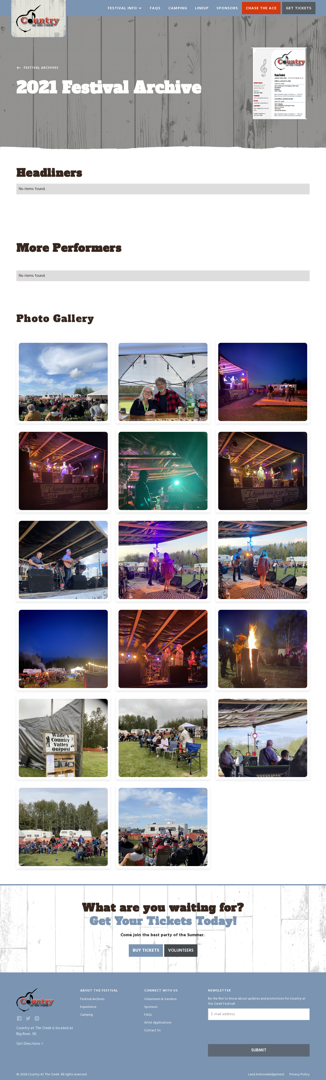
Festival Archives (41, 67)
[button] (125, 8)
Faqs (155, 8)
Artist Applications (157, 1022)
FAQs (148, 1015)
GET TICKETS (299, 8)
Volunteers (181, 950)
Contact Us (152, 1030)
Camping (177, 8)
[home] (38, 19)
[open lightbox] (279, 83)
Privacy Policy (299, 1074)
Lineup (202, 8)
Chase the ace (261, 8)
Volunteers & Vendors (160, 999)
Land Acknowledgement (266, 1074)
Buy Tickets (146, 950)
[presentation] (245, 1032)
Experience (88, 1007)
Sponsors (227, 8)
